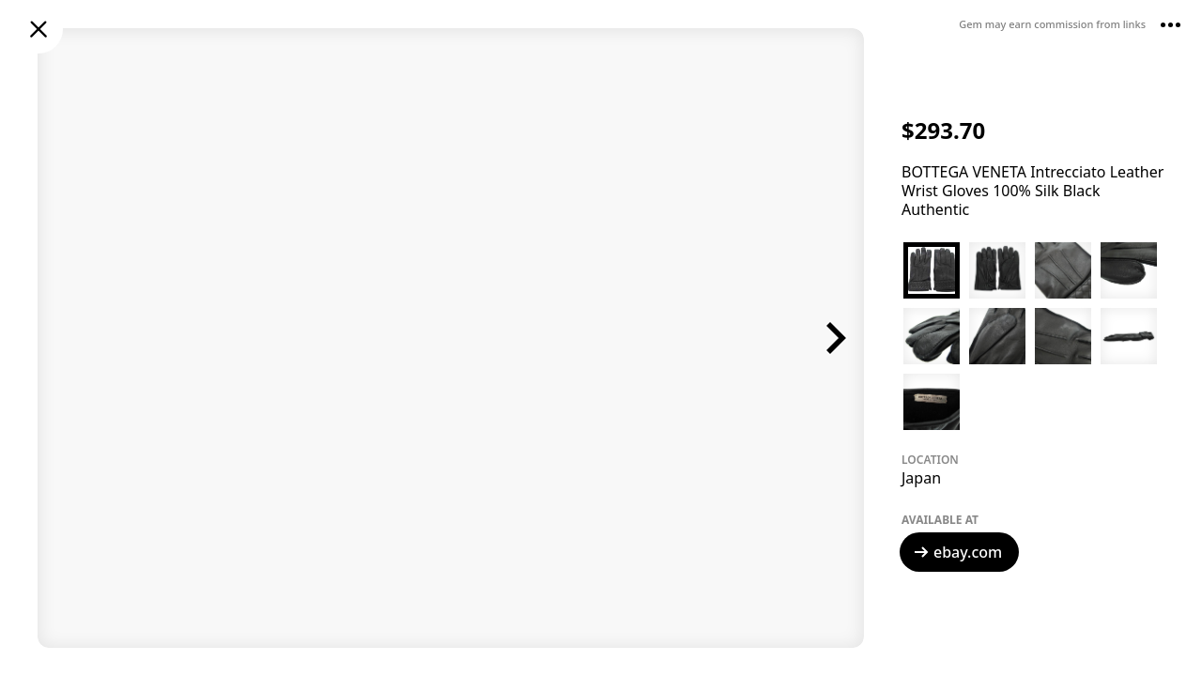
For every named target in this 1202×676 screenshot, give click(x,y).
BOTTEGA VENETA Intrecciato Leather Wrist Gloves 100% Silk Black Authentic (1032, 190)
